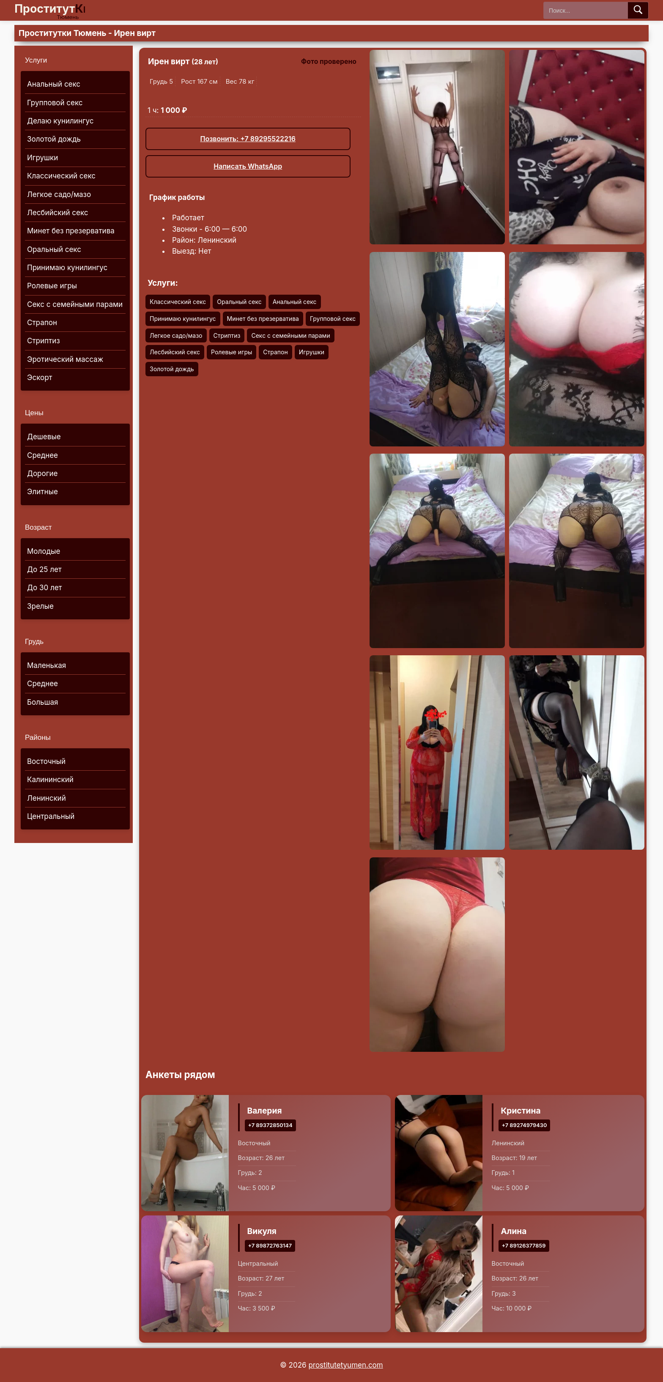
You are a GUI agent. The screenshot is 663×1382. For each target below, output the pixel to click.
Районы (38, 737)
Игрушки (42, 157)
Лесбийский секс (57, 212)
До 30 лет (44, 587)
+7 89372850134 (270, 1125)
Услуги (36, 60)
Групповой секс (54, 103)
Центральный (50, 816)
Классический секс (61, 176)
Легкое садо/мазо (59, 194)
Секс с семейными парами (75, 304)
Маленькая (46, 665)
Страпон (42, 322)
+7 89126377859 (524, 1245)
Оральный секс (54, 249)
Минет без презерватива (71, 231)
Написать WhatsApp (248, 166)
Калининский (50, 779)
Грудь (34, 642)
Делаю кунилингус (60, 121)
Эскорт (39, 377)
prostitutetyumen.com (345, 1365)
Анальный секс (53, 84)
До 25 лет (44, 569)
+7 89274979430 (524, 1125)
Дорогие (42, 473)
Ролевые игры (52, 286)
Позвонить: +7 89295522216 (248, 138)
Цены (34, 413)
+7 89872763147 (270, 1245)
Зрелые (40, 606)
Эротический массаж (65, 359)
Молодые (43, 551)
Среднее (42, 455)
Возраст (38, 527)
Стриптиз (43, 341)
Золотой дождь (54, 139)
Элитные (42, 491)
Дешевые (44, 436)
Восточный (46, 761)
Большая (42, 702)
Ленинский (46, 798)
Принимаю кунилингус (67, 267)
